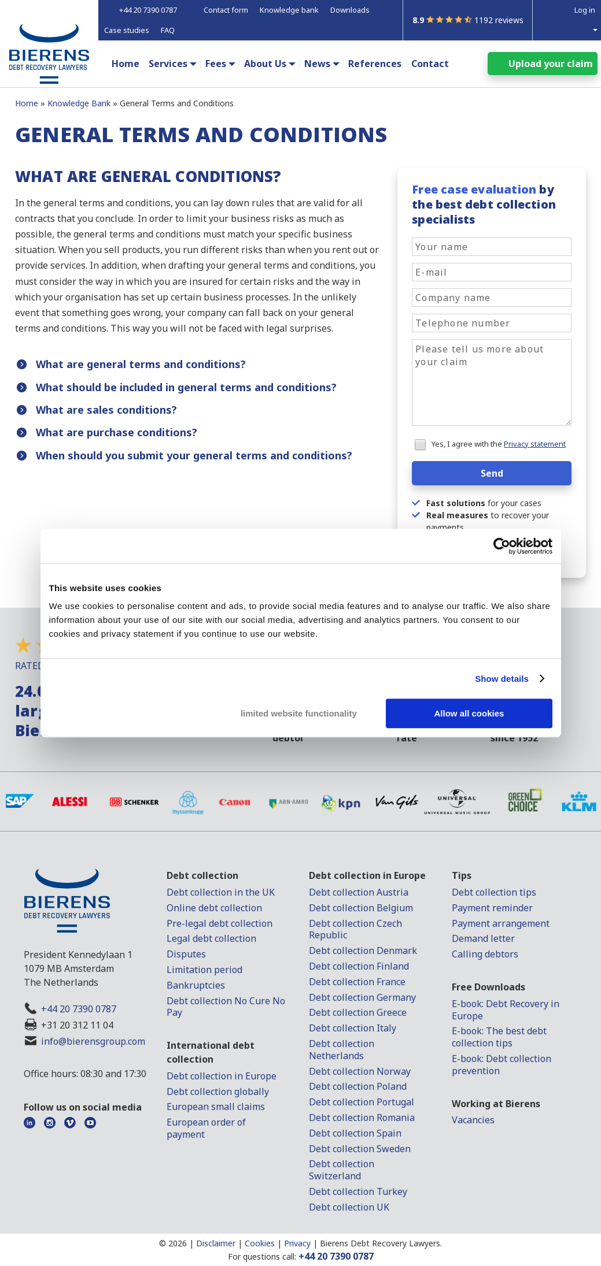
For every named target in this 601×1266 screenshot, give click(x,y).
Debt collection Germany (362, 997)
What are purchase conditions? (116, 432)
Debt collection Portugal (361, 1102)
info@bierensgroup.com (93, 1041)
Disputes (186, 954)
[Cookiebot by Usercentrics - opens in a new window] (501, 546)
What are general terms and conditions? (141, 364)
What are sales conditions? (106, 410)
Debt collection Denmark (363, 950)
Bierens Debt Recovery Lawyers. (381, 1243)
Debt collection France (357, 981)
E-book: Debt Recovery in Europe (505, 1009)
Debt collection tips (494, 892)
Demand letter (483, 938)
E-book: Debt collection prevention (501, 1064)
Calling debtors (485, 954)
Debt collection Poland (358, 1086)
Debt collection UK (349, 1207)
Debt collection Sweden (360, 1148)
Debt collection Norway (360, 1071)
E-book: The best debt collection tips (499, 1036)
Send (492, 473)
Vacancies (473, 1119)
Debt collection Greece (358, 1012)
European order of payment (206, 1128)
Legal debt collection (211, 938)
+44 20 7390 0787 (78, 1009)
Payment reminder (492, 907)
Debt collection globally (218, 1091)
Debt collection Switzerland (341, 1169)
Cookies (260, 1243)
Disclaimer (215, 1243)
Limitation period (204, 969)
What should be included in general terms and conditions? (186, 387)
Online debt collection (214, 907)
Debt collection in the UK (221, 892)
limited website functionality (299, 713)
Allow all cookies (469, 713)
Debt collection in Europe (221, 1076)
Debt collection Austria (358, 892)
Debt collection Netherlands (341, 1049)
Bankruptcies (196, 985)
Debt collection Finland (359, 966)
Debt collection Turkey (358, 1191)
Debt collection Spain (355, 1133)
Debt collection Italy (352, 1028)
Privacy (297, 1243)
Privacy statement (535, 444)
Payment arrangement (501, 923)
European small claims (216, 1106)
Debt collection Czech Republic (355, 929)
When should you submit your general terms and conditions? (194, 455)
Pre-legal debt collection (219, 923)
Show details (502, 679)
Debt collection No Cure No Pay (226, 1006)
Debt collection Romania (362, 1117)
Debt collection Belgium (361, 907)
